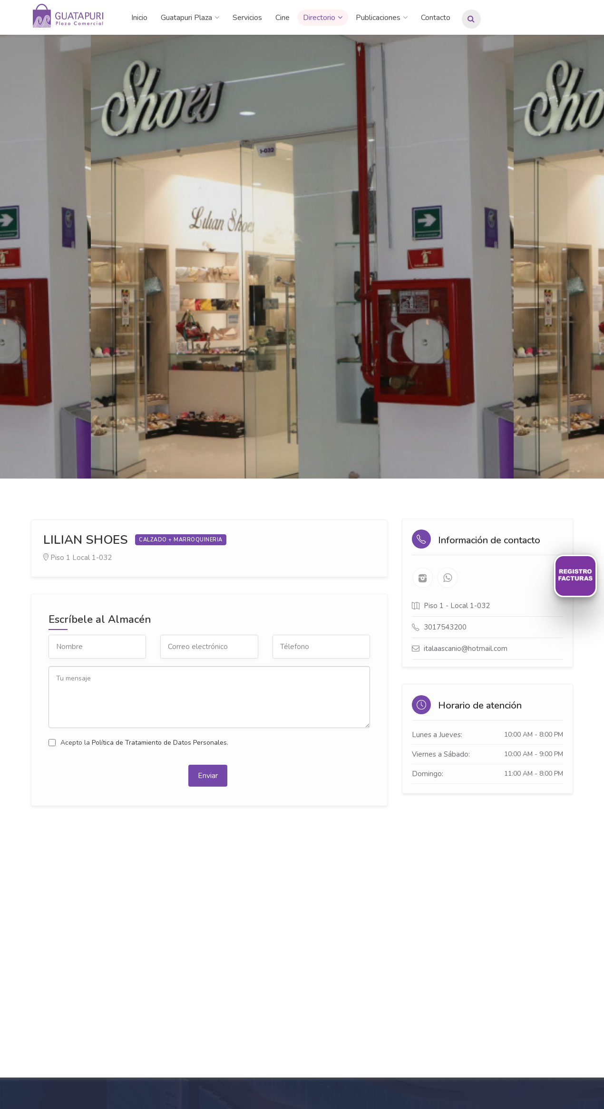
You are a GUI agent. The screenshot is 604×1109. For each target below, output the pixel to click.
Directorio (319, 17)
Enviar (208, 775)
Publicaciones (378, 17)
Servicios (247, 17)
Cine (282, 17)
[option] (302, 257)
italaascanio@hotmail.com (465, 648)
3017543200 (445, 627)
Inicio (139, 17)
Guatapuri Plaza (186, 17)
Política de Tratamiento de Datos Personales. (160, 742)
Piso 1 (60, 557)
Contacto (435, 17)
